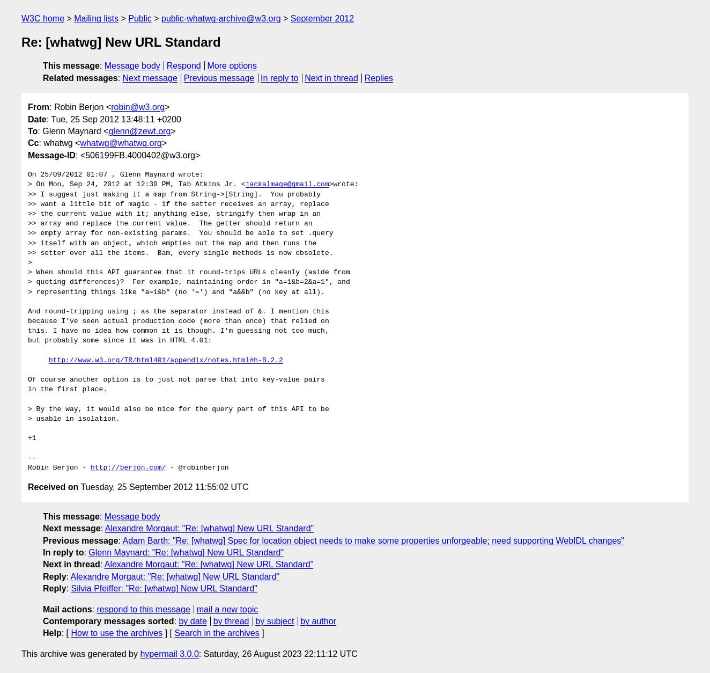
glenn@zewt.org (139, 131)
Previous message (219, 78)
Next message (150, 78)
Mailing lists (96, 18)
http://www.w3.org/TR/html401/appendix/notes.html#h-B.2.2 (166, 360)
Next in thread (331, 78)
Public (140, 18)
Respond (184, 65)
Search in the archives (216, 633)
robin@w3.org (138, 107)
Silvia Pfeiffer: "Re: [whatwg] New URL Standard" (164, 588)
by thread (231, 621)
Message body (132, 65)
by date (192, 621)
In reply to (279, 78)
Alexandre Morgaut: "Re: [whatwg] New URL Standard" (209, 528)
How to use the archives (116, 633)
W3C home (42, 18)
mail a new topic (227, 609)
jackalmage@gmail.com (287, 184)
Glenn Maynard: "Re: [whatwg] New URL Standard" (186, 552)
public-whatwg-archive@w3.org (221, 18)
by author (318, 621)
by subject (274, 621)
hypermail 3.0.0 (169, 654)
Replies (379, 78)
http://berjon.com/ (128, 468)
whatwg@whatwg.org (120, 143)
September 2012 (322, 18)
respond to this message (143, 609)
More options (232, 65)
